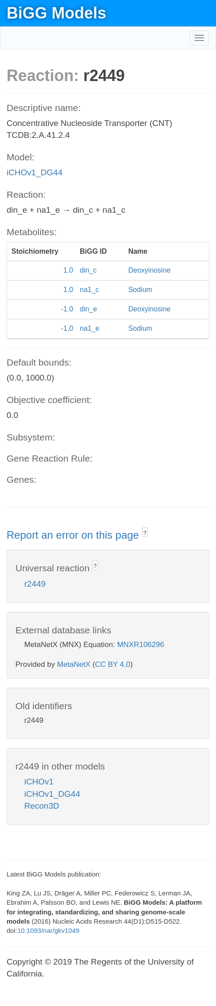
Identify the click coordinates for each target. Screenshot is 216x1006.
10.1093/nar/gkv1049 (48, 930)
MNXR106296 (140, 644)
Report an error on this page (74, 535)
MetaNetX (74, 664)
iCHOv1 (39, 781)
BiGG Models (56, 13)
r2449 (35, 583)
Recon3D (41, 805)
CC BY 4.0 (112, 664)
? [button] (144, 533)
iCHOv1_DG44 (35, 172)
